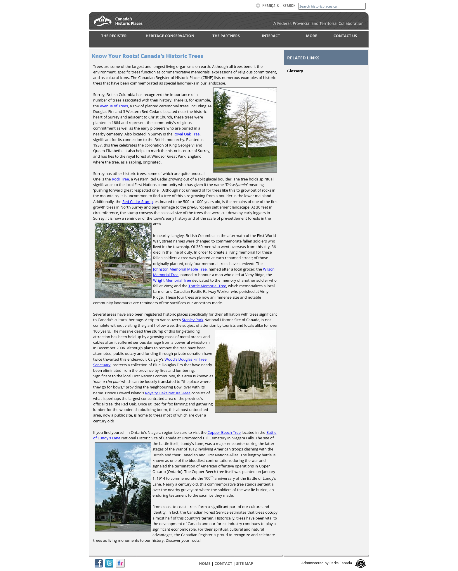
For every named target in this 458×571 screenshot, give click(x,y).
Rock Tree (120, 179)
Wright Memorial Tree (172, 280)
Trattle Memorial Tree (207, 285)
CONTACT (223, 563)
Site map (244, 563)
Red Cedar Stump (137, 201)
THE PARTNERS (226, 35)
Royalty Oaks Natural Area (168, 392)
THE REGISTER (114, 35)
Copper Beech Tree (224, 432)
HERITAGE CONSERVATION (170, 35)
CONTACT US (345, 35)
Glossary (295, 70)
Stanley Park (192, 319)
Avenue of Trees (114, 106)
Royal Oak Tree (186, 134)
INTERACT (271, 35)
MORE (311, 35)
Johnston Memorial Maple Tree (180, 269)
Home (204, 563)
